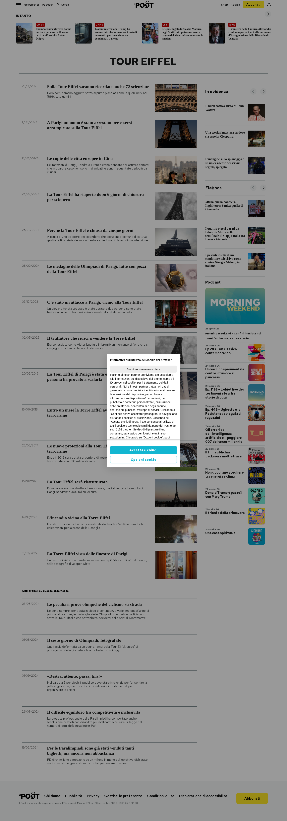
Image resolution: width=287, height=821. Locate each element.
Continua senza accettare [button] (143, 369)
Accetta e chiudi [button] (143, 450)
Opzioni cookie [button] (143, 460)
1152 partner (124, 429)
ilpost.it (147, 433)
